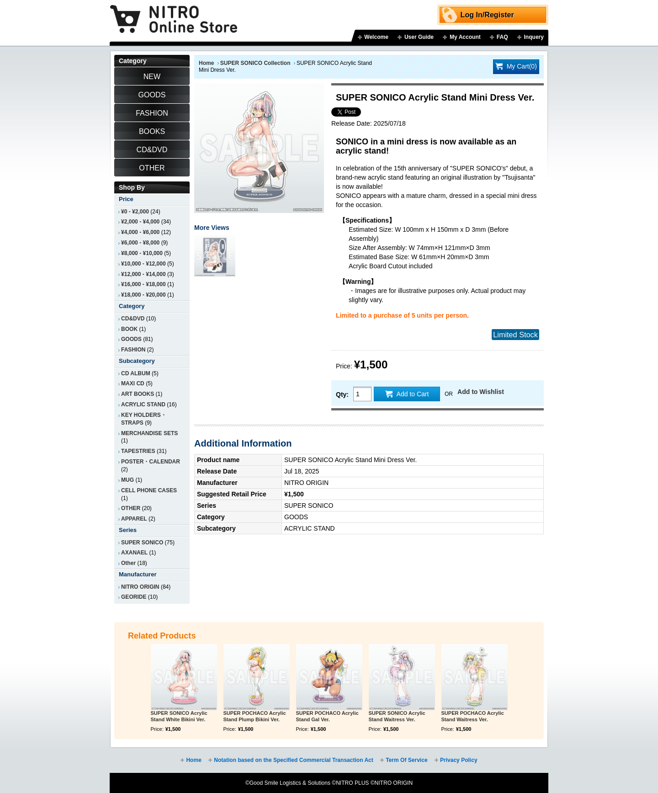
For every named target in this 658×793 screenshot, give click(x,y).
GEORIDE (134, 597)
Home (206, 63)
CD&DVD (132, 318)
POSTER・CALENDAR (150, 461)
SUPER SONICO (142, 542)
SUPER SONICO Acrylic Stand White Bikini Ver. (179, 716)
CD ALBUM (135, 373)
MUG (127, 480)
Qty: (342, 394)
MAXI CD (132, 383)
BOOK (129, 329)
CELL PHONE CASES (149, 490)
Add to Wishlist (480, 391)
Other (128, 563)
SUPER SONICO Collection (255, 63)
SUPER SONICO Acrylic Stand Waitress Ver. (397, 716)
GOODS (131, 339)
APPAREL (134, 519)
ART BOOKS (137, 394)
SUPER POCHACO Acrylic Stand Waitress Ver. (472, 716)
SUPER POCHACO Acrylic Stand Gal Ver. (327, 716)
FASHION (133, 349)
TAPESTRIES (138, 451)
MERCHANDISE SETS (149, 433)
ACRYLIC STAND (143, 404)
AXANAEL (134, 552)
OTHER (130, 508)
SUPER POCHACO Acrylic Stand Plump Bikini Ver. (254, 716)
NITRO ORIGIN (140, 587)
